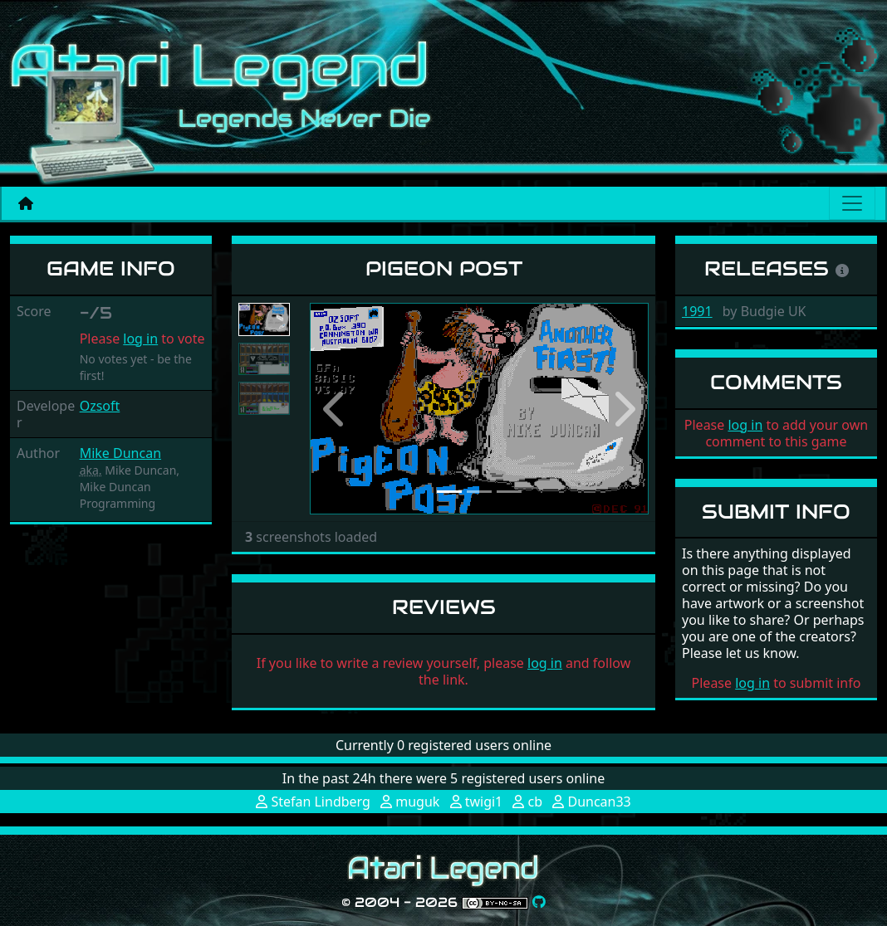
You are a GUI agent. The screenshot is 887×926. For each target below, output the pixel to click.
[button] (335, 409)
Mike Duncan (120, 453)
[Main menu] (852, 203)
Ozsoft (100, 406)
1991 (697, 311)
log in (140, 338)
